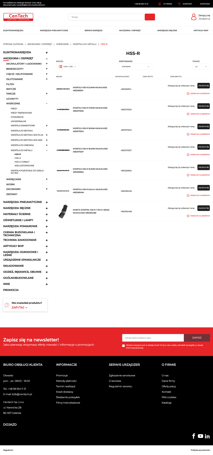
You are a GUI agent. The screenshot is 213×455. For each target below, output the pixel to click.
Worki (10, 184)
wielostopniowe (24, 166)
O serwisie (115, 381)
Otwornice (17, 117)
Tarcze (10, 93)
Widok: (59, 61)
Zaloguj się (204, 15)
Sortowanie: (126, 61)
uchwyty (12, 98)
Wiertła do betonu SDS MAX (26, 140)
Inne (6, 283)
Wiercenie (13, 103)
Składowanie (13, 265)
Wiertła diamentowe (23, 125)
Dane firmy (168, 381)
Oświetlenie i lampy (18, 220)
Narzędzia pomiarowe (20, 226)
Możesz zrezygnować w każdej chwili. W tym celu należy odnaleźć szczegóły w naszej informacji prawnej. (164, 346)
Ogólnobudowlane (18, 277)
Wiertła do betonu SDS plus (27, 135)
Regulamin (8, 450)
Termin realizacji (65, 386)
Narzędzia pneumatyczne (22, 202)
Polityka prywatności (200, 450)
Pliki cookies (169, 397)
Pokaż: (196, 61)
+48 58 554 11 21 (17, 388)
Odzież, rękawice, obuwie (22, 271)
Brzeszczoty (14, 68)
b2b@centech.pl (22, 394)
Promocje (62, 375)
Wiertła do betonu (22, 130)
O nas (165, 375)
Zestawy (11, 194)
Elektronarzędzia (17, 52)
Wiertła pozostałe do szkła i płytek (27, 171)
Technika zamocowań (19, 239)
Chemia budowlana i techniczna (19, 234)
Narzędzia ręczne (16, 208)
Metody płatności (66, 381)
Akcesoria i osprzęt (18, 58)
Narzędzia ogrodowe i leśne (20, 254)
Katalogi (166, 402)
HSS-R (18, 154)
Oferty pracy (169, 386)
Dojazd (10, 424)
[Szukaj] (112, 17)
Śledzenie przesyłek (68, 397)
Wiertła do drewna (22, 145)
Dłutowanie (14, 79)
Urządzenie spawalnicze (22, 259)
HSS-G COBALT (22, 162)
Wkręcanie (13, 179)
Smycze (11, 89)
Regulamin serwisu (120, 386)
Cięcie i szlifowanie (19, 74)
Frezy (14, 108)
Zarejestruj (204, 18)
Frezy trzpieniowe (21, 113)
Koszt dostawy (64, 391)
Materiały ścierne (16, 214)
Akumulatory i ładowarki (24, 63)
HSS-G (18, 158)
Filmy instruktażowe (68, 402)
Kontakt (166, 391)
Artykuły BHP (13, 246)
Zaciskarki (13, 189)
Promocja (11, 290)
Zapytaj (19, 307)
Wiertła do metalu (21, 150)
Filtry (10, 84)
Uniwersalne (18, 121)
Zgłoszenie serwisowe (122, 375)
